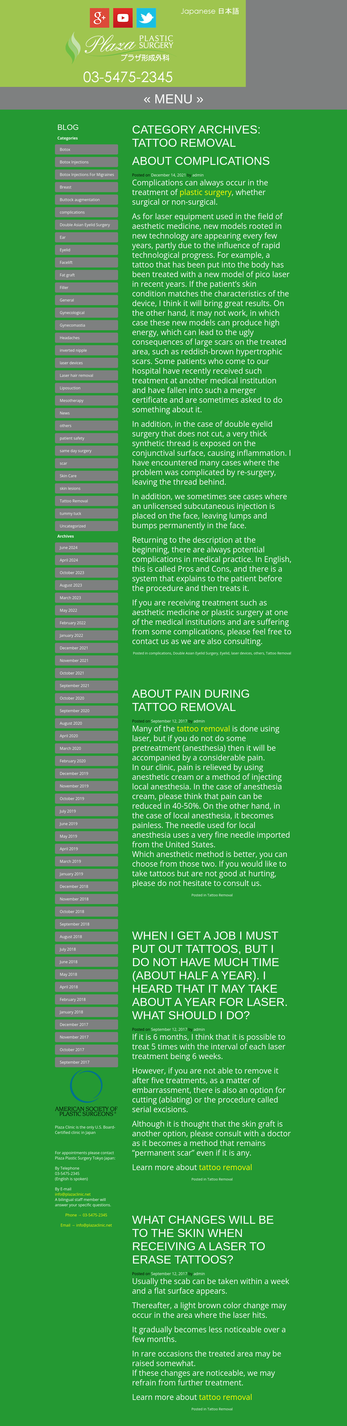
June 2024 (69, 547)
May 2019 (68, 836)
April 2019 (69, 848)
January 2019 (71, 874)
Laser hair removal (76, 375)
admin (198, 175)
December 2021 (74, 648)
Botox (65, 149)
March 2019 (70, 861)
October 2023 (72, 572)
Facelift (66, 262)
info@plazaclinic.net (73, 1194)
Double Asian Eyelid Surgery (85, 224)
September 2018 (74, 924)
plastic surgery (206, 192)
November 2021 (74, 660)
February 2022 (73, 622)
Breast (65, 187)
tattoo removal (203, 728)
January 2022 (71, 635)
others (65, 425)
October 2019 (72, 798)
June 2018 (69, 961)
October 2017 (72, 1049)
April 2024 (69, 560)
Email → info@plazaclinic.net (86, 1225)
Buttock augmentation (80, 199)
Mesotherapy (71, 400)
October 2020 (72, 698)
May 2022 (68, 610)
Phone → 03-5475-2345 (86, 1215)
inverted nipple (73, 350)
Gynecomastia (72, 325)
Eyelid (65, 250)
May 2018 (68, 974)
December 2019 (74, 773)
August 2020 (71, 723)
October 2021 (72, 673)
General (67, 300)
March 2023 (70, 597)
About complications (201, 161)
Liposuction (70, 388)
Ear (63, 237)
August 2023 (71, 585)
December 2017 (74, 1024)
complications (72, 212)
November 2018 (74, 899)
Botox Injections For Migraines (87, 174)
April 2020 (69, 735)
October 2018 (72, 911)
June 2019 (69, 823)
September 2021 (74, 685)
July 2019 (68, 811)
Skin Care (68, 475)
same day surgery (76, 450)
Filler (64, 287)
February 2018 (73, 999)
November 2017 (74, 1037)
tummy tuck (70, 513)
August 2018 (71, 936)
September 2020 (74, 710)
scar (63, 463)
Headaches (70, 337)
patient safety (72, 438)
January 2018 (71, 1012)
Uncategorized (73, 526)
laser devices (71, 362)
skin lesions (70, 488)
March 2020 (70, 748)
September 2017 (74, 1062)
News (65, 413)
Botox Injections (74, 162)
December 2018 (74, 886)
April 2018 (69, 987)
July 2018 (68, 949)
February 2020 (73, 761)
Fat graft (67, 275)
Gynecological (72, 312)
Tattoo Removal (74, 501)
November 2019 (74, 786)
